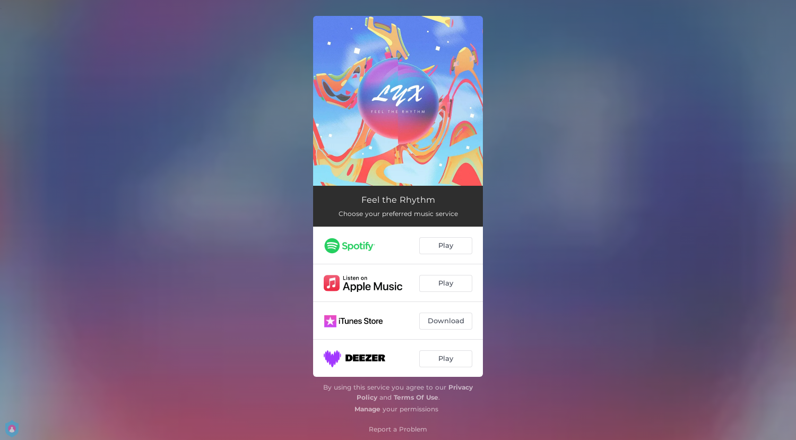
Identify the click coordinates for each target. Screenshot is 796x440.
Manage (367, 409)
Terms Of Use (416, 397)
